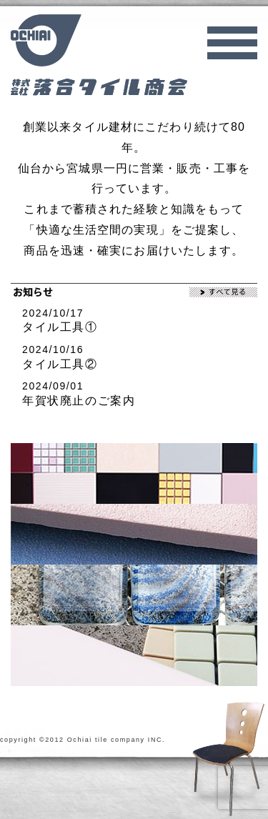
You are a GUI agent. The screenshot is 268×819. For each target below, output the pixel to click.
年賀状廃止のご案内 (78, 400)
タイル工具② (60, 364)
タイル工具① (60, 327)
